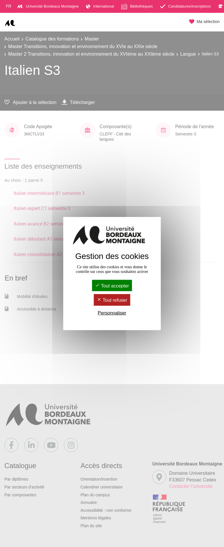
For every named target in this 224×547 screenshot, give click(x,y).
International (100, 6)
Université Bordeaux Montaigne (48, 6)
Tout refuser (112, 300)
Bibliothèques (137, 6)
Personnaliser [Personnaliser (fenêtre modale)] (112, 312)
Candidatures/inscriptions (185, 6)
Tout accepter (112, 285)
